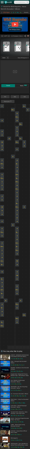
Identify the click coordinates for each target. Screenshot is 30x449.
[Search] (27, 2)
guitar (4, 57)
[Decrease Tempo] (2, 36)
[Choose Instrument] (8, 57)
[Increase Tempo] (9, 36)
